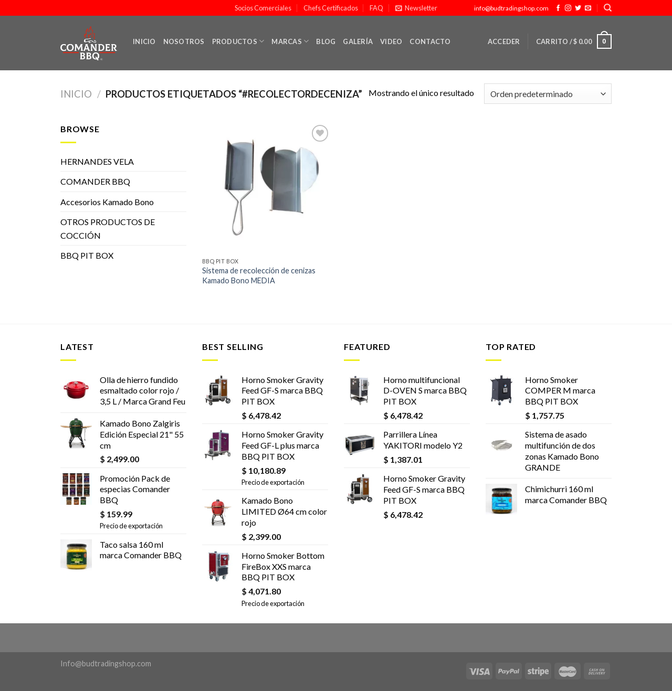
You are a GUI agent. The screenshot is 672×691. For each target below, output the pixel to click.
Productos (238, 41)
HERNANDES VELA (97, 161)
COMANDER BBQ (95, 181)
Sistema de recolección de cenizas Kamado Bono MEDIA (259, 275)
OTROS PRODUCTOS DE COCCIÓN (107, 228)
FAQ (376, 8)
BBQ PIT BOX (86, 255)
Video (391, 41)
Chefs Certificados (330, 8)
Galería (358, 41)
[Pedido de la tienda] (548, 93)
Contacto (430, 41)
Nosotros (184, 41)
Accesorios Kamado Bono (107, 202)
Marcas (290, 41)
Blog (325, 41)
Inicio (144, 41)
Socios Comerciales (263, 8)
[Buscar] (608, 8)
